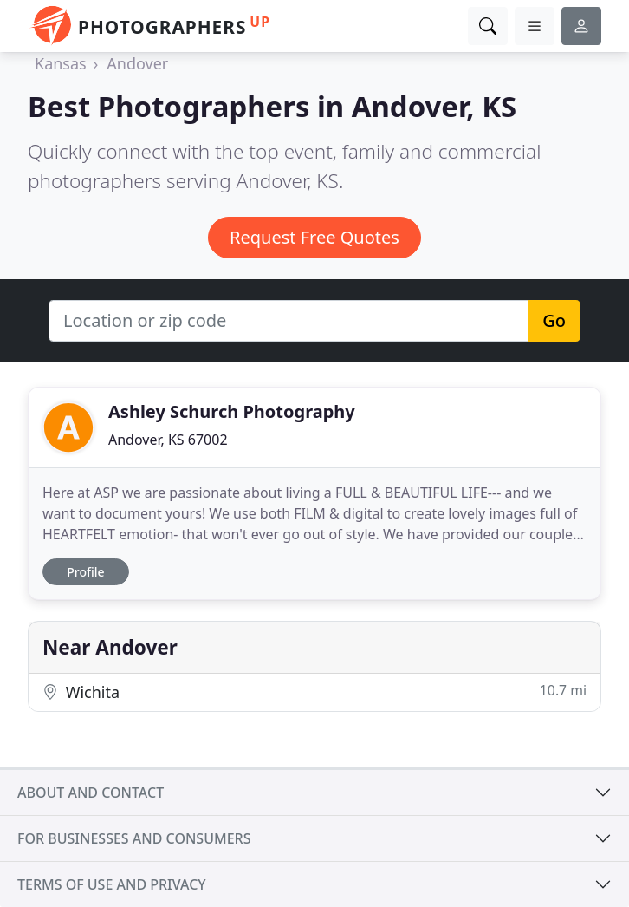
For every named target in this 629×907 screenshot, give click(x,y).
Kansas (61, 63)
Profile (85, 572)
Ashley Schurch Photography (231, 411)
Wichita (314, 691)
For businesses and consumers (133, 838)
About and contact (90, 792)
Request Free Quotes (314, 237)
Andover (137, 63)
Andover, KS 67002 (168, 439)
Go (554, 320)
